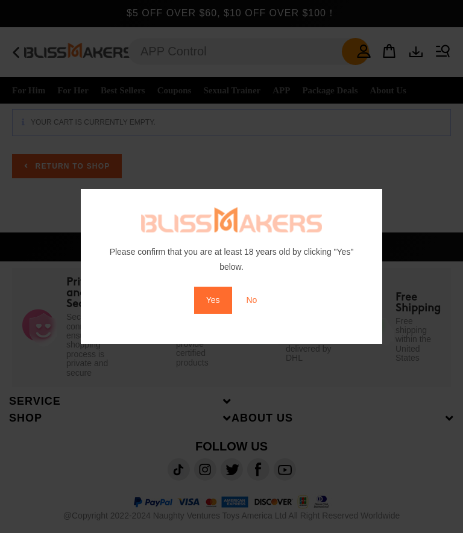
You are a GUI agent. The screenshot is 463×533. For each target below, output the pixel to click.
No (251, 300)
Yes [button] (213, 300)
